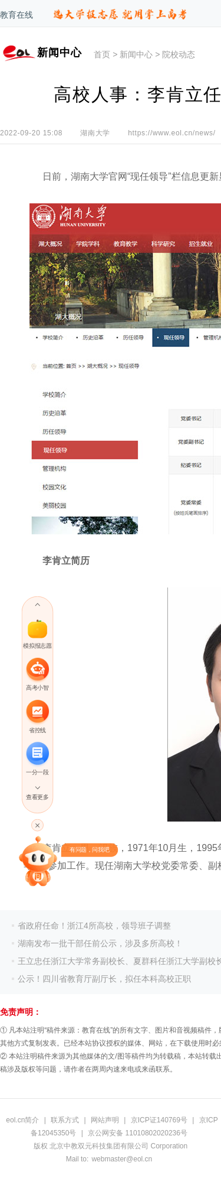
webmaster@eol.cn (121, 1159)
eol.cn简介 (22, 1120)
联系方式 (65, 1120)
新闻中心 (136, 54)
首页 (102, 54)
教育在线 (16, 15)
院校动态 (178, 54)
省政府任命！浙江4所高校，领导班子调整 (94, 925)
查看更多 (37, 797)
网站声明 (105, 1120)
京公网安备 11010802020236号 (137, 1133)
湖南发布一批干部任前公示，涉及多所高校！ (100, 943)
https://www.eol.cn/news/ (172, 133)
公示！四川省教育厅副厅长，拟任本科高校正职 (104, 978)
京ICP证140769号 (159, 1120)
